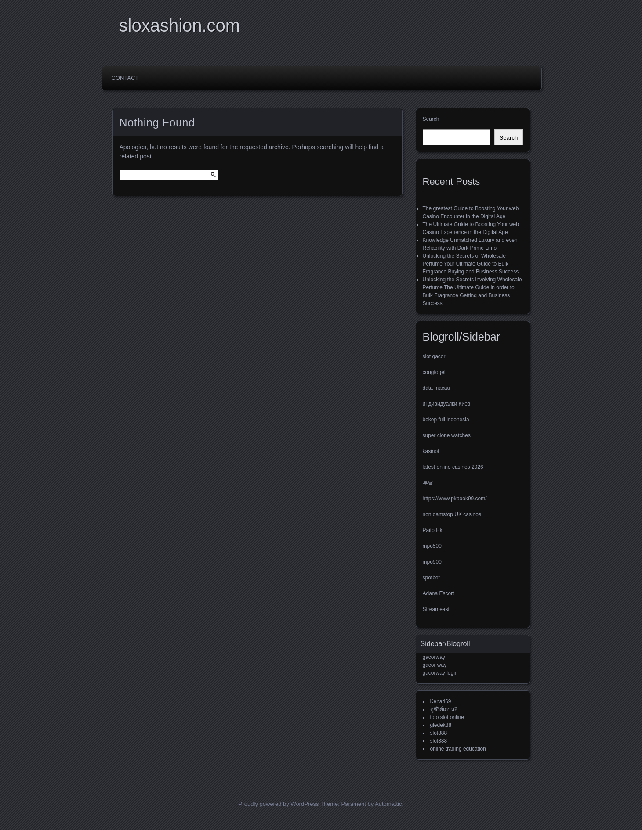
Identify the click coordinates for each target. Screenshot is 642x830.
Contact (125, 78)
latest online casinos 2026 (453, 467)
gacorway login (440, 673)
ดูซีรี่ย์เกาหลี (443, 709)
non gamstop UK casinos (452, 514)
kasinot (431, 451)
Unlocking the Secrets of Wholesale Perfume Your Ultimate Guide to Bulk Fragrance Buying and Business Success (471, 264)
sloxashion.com (179, 25)
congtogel (434, 372)
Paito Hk (433, 530)
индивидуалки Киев (447, 404)
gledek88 (441, 725)
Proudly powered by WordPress (279, 804)
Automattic (388, 804)
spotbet (431, 578)
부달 (428, 483)
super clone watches (447, 435)
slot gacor (434, 356)
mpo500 (432, 546)
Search (431, 119)
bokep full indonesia (446, 420)
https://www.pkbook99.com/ (455, 499)
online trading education (458, 749)
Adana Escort (438, 593)
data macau (436, 388)
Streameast (436, 609)
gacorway (434, 657)
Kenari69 (440, 701)
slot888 (438, 733)
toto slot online (447, 717)
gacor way (435, 665)
